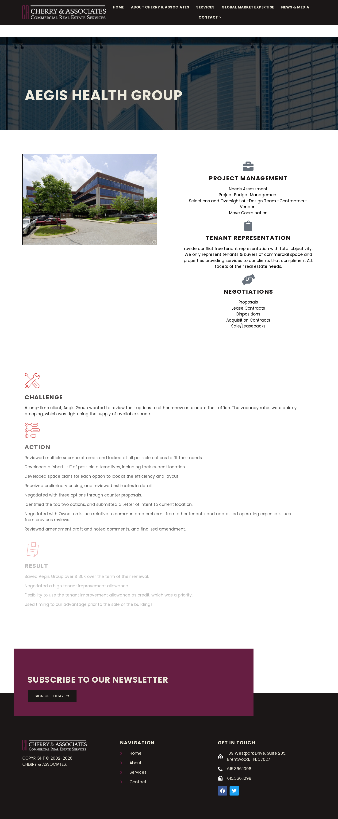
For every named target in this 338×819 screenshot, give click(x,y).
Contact (210, 17)
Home (118, 7)
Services (205, 7)
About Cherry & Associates (160, 7)
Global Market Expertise (248, 7)
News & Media (295, 7)
